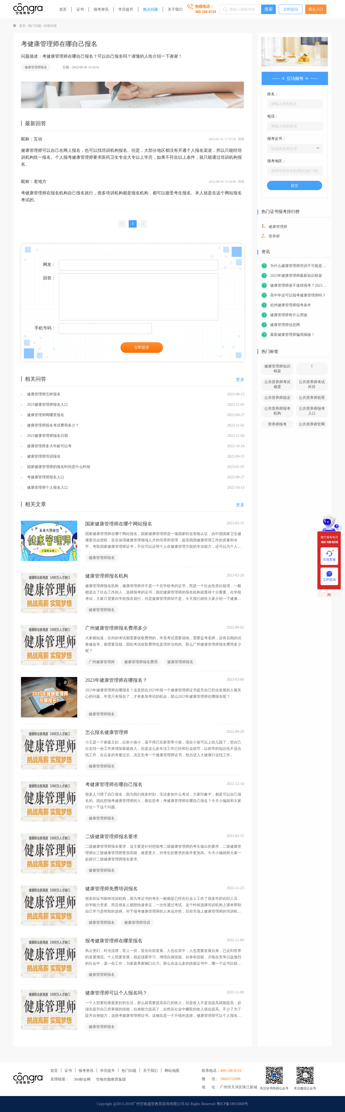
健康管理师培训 (137, 923)
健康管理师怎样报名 (43, 394)
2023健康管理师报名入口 (47, 405)
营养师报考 (277, 424)
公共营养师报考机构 (277, 411)
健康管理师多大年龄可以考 (49, 446)
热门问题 (129, 1071)
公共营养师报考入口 (312, 411)
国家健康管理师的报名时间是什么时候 (58, 467)
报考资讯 (101, 9)
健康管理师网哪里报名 (45, 415)
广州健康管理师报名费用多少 (116, 628)
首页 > (23, 26)
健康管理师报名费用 (141, 662)
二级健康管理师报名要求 (111, 836)
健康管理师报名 (36, 67)
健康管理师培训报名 (43, 456)
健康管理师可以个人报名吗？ (116, 993)
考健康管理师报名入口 (45, 477)
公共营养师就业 (277, 398)
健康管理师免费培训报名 (111, 888)
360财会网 (82, 1079)
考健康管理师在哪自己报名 (114, 784)
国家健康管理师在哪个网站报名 (118, 523)
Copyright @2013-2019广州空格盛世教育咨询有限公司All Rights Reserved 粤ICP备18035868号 (172, 1104)
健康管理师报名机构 (106, 576)
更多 (240, 379)
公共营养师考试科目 (312, 384)
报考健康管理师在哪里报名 (114, 940)
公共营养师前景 (312, 398)
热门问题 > (36, 26)
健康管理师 (278, 227)
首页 (63, 9)
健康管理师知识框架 (277, 368)
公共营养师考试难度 (277, 384)
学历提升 (125, 9)
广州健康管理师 (102, 662)
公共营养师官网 (312, 424)
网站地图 (172, 1071)
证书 (80, 9)
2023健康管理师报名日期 (47, 436)
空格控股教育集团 (111, 1079)
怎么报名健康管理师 (106, 732)
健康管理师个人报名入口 (47, 488)
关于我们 (175, 9)
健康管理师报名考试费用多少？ (52, 425)
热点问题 (150, 9)
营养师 (274, 236)
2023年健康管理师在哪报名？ (116, 680)
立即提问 (290, 9)
